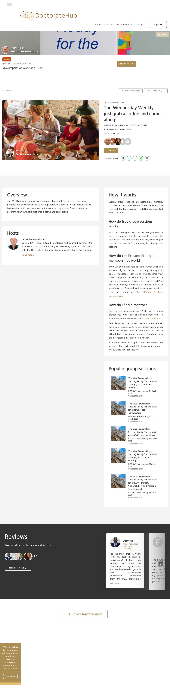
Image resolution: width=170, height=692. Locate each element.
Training (139, 24)
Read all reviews (18, 568)
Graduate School (123, 24)
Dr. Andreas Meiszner (28, 154)
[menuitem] (97, 24)
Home (98, 24)
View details (126, 63)
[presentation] (160, 563)
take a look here (153, 318)
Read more (28, 254)
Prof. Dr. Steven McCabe (13, 63)
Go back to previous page (85, 614)
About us (107, 24)
